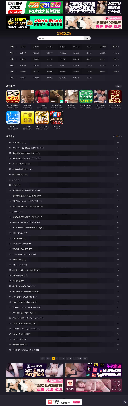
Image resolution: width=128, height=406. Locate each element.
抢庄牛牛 (116, 47)
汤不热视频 (62, 78)
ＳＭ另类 (116, 53)
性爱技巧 (116, 72)
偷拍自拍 (36, 59)
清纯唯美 (89, 65)
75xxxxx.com (64, 33)
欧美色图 (49, 65)
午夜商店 (36, 78)
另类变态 (116, 59)
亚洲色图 (36, 65)
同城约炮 (23, 78)
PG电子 (23, 47)
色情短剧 (89, 78)
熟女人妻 (76, 53)
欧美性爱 (63, 59)
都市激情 (23, 72)
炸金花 (89, 47)
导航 (12, 78)
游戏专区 (63, 47)
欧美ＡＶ (49, 53)
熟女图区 (103, 65)
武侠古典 (63, 72)
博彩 (12, 46)
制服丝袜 (76, 59)
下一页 (79, 358)
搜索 (87, 38)
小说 (12, 71)
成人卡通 (49, 59)
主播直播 (103, 53)
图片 (12, 65)
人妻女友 (49, 72)
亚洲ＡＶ (23, 53)
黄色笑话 (103, 72)
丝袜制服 (89, 53)
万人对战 (49, 47)
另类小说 (89, 72)
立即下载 (76, 402)
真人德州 (36, 47)
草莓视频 (49, 78)
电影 (12, 59)
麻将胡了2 (76, 47)
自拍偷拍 (36, 53)
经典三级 (89, 59)
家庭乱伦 (36, 72)
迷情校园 (76, 72)
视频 (12, 53)
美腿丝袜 (76, 65)
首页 (43, 358)
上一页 (49, 358)
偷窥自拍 (23, 65)
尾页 (85, 358)
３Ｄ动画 (63, 53)
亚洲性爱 (23, 59)
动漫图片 (63, 65)
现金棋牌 (103, 47)
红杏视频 (76, 78)
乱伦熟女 (103, 59)
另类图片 (116, 65)
